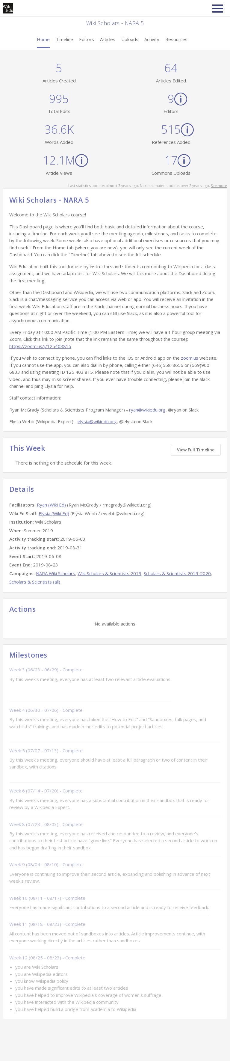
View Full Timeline (195, 450)
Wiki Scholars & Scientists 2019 (109, 573)
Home (43, 39)
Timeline (64, 39)
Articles (107, 39)
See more (219, 185)
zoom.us (189, 358)
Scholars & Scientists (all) (34, 582)
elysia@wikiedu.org (97, 421)
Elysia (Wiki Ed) (54, 513)
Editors (86, 39)
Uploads (129, 39)
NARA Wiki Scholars (55, 573)
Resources (176, 39)
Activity (151, 39)
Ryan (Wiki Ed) (51, 505)
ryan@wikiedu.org (147, 410)
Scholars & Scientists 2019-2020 (177, 573)
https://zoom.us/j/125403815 (40, 346)
